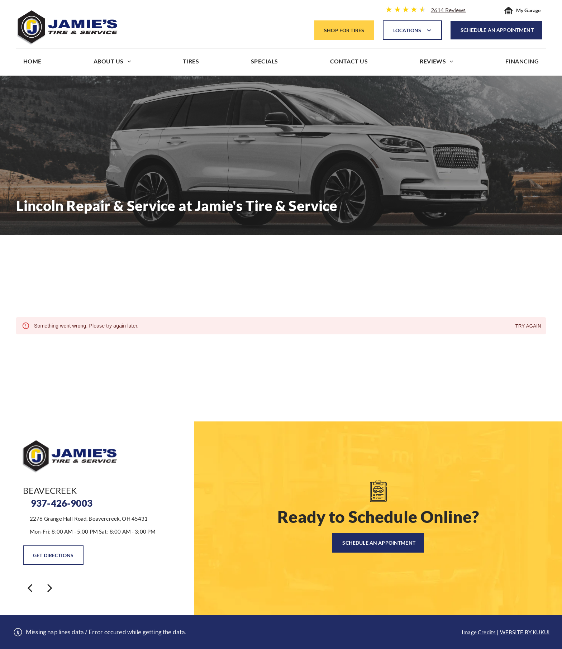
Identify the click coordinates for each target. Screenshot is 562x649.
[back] (30, 587)
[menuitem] (32, 63)
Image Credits (479, 632)
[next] (50, 587)
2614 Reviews (448, 9)
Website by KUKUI (525, 632)
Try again (528, 326)
